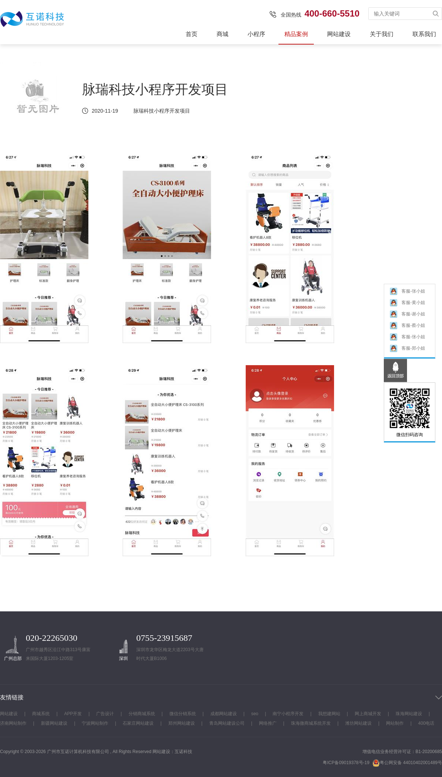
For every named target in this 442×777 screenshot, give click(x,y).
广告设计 (105, 713)
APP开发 (73, 713)
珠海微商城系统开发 (311, 723)
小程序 (256, 34)
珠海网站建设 (409, 713)
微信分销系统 (182, 713)
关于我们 (381, 34)
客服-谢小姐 (407, 315)
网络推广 (268, 723)
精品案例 (296, 34)
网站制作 (395, 723)
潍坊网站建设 (358, 723)
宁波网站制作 (95, 723)
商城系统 (41, 713)
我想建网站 (329, 713)
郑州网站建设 (181, 723)
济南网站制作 (13, 723)
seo (254, 713)
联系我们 (424, 34)
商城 (222, 34)
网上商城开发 (368, 713)
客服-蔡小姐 (407, 326)
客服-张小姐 (407, 292)
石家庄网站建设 (138, 723)
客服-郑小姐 (407, 349)
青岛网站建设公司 (227, 723)
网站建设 (339, 34)
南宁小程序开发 (288, 713)
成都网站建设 (223, 713)
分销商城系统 (142, 713)
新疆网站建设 (54, 723)
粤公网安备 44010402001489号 (407, 762)
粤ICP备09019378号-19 (346, 762)
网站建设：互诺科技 (172, 751)
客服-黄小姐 (407, 303)
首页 (191, 34)
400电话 (426, 723)
